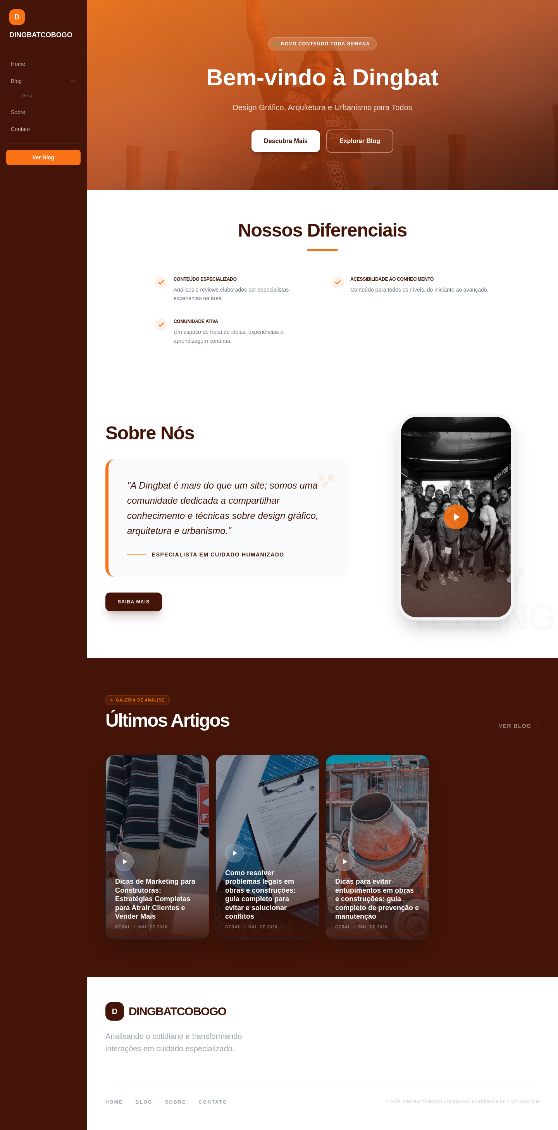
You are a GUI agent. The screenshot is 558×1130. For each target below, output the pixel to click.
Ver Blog (44, 157)
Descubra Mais (286, 141)
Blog (43, 81)
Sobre (18, 112)
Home (18, 64)
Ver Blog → (519, 726)
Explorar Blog (359, 141)
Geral (27, 95)
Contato (20, 129)
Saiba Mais (134, 602)
